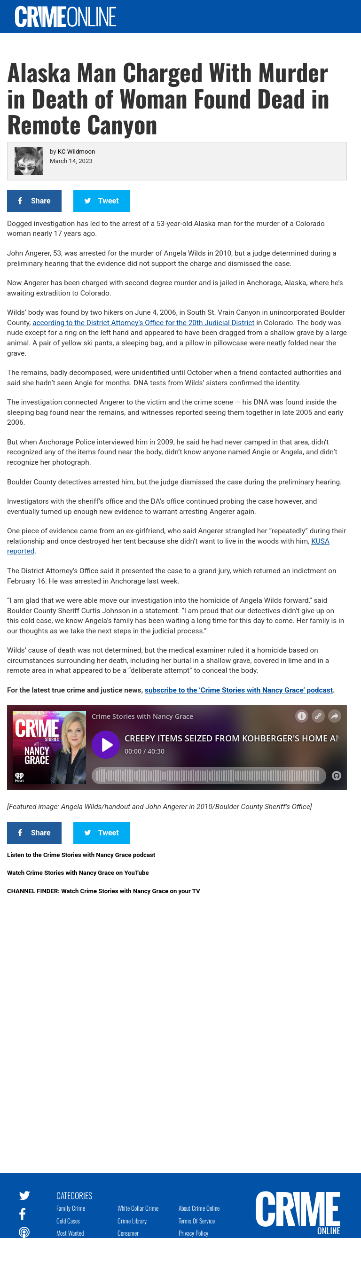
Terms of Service (197, 1220)
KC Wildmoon (76, 151)
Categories (74, 1195)
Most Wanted (70, 1233)
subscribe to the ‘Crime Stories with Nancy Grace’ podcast (239, 690)
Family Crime (70, 1208)
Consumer (128, 1233)
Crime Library (132, 1220)
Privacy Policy (193, 1233)
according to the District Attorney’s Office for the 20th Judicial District (143, 323)
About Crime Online (199, 1208)
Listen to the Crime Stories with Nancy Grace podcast (81, 854)
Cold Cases (68, 1220)
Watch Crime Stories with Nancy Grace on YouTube (78, 872)
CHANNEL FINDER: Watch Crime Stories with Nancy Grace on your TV (103, 891)
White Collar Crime (138, 1208)
